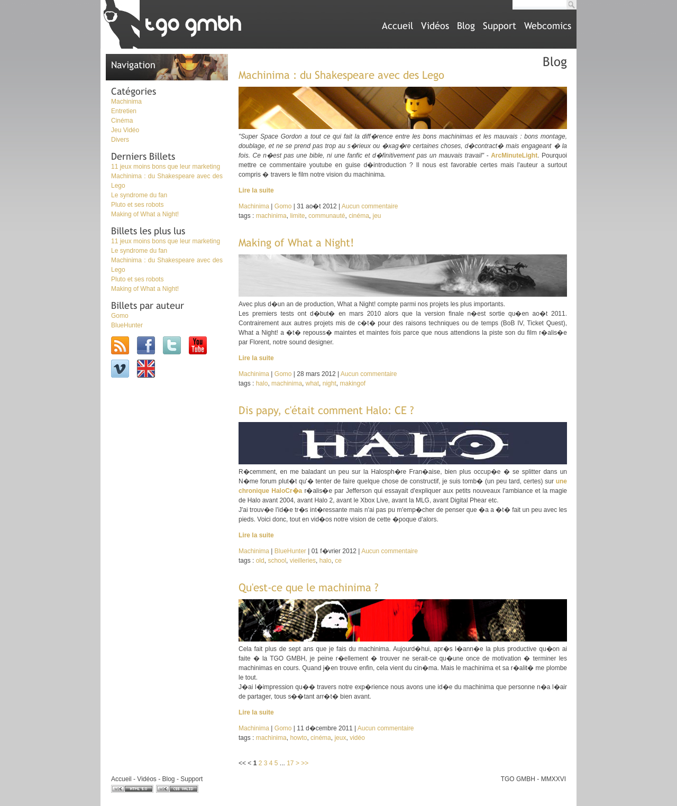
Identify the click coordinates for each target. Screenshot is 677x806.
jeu (376, 215)
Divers (120, 139)
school (277, 560)
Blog (466, 25)
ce (338, 560)
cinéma (359, 215)
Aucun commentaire (370, 206)
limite (297, 215)
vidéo (357, 737)
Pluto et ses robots (137, 204)
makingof (352, 383)
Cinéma (122, 120)
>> (304, 763)
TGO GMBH (518, 779)
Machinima (126, 101)
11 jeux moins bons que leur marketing (165, 166)
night (329, 383)
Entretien (123, 111)
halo (262, 383)
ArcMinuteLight (514, 155)
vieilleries (303, 560)
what (312, 383)
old (260, 560)
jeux (340, 737)
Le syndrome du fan (139, 195)
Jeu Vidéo (125, 130)
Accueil (397, 25)
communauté (326, 215)
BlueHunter (127, 325)
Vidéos (435, 25)
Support (499, 25)
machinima (271, 215)
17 (290, 763)
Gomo (120, 315)
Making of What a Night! (145, 214)
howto (298, 737)
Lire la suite (256, 190)
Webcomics (547, 25)
